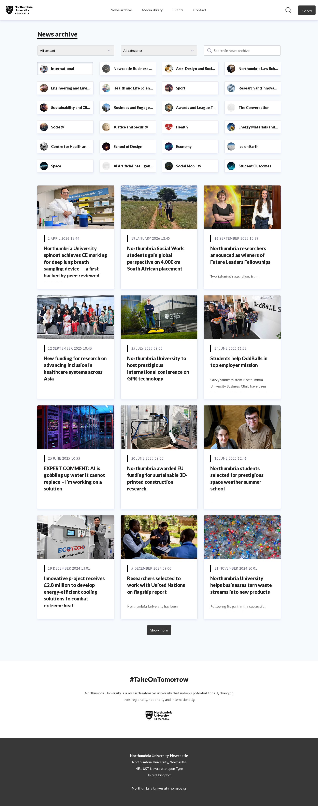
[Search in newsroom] (288, 10)
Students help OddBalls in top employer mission (239, 361)
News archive (121, 10)
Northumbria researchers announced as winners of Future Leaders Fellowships (240, 255)
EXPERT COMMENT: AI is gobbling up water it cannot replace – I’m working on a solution (74, 478)
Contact (199, 10)
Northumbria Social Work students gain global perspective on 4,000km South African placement (155, 258)
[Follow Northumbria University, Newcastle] (307, 10)
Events (178, 10)
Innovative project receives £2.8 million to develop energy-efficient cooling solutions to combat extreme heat (74, 591)
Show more (159, 630)
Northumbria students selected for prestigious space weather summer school (236, 478)
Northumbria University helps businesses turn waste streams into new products (241, 585)
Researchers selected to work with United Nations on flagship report (156, 585)
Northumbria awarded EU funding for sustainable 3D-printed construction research (157, 478)
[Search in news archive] (242, 50)
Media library (152, 10)
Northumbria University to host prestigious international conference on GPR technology (158, 368)
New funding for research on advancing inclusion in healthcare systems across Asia (75, 368)
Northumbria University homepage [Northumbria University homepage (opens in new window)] (159, 788)
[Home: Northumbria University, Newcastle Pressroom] (19, 10)
